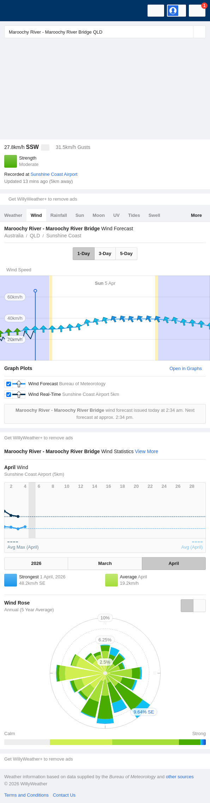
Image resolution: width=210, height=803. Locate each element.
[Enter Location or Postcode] (105, 31)
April (173, 563)
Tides (134, 215)
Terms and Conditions (26, 795)
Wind (36, 215)
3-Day (105, 253)
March (105, 563)
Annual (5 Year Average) (29, 609)
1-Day (83, 253)
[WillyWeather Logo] (16, 10)
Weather (13, 215)
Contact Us (64, 795)
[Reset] (187, 32)
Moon (98, 215)
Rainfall (58, 215)
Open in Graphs (185, 368)
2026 (36, 563)
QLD (35, 235)
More (196, 215)
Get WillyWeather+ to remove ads (42, 199)
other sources (180, 776)
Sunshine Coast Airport (53, 174)
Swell (154, 215)
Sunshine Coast (63, 235)
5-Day (126, 253)
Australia (13, 235)
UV (116, 215)
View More (146, 451)
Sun (80, 215)
